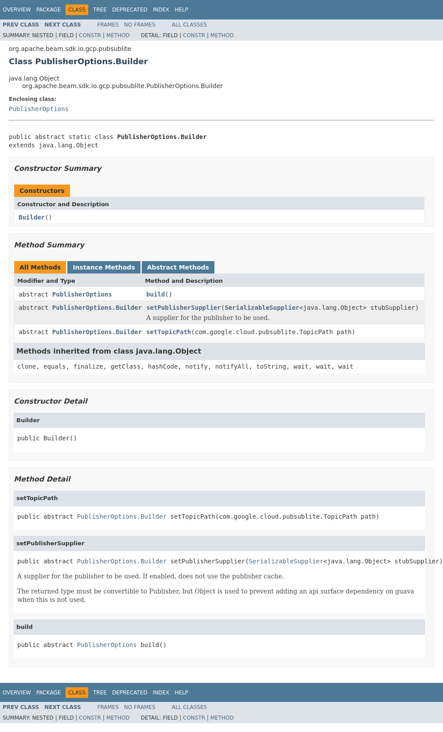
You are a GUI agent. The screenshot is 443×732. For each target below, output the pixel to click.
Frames (108, 25)
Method (118, 35)
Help (181, 10)
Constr (90, 35)
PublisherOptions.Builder (97, 307)
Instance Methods (104, 267)
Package (48, 10)
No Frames (139, 25)
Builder (32, 217)
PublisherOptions (39, 108)
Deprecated (130, 10)
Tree (100, 10)
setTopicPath (168, 331)
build (155, 294)
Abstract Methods (178, 267)
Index (161, 10)
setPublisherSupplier (183, 307)
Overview (17, 10)
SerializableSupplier (262, 307)
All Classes (189, 25)
